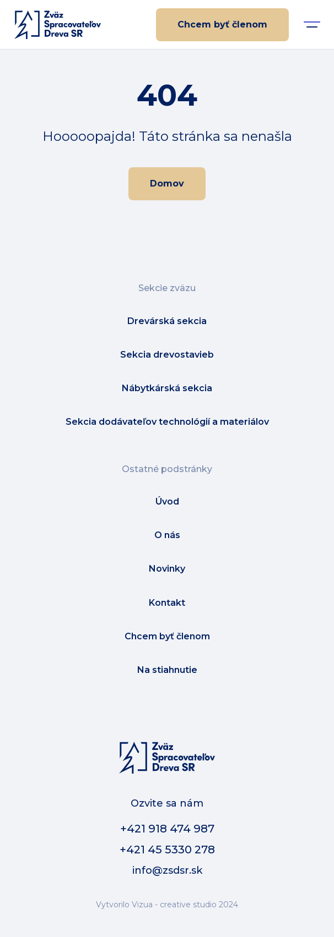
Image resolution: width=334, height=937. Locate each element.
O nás (167, 535)
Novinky (167, 568)
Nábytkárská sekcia (167, 388)
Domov (167, 183)
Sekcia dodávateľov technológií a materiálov (167, 422)
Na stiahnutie (167, 670)
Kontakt (167, 603)
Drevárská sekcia (167, 321)
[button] (312, 25)
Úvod (167, 501)
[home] (55, 24)
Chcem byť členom (222, 24)
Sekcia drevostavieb (167, 354)
